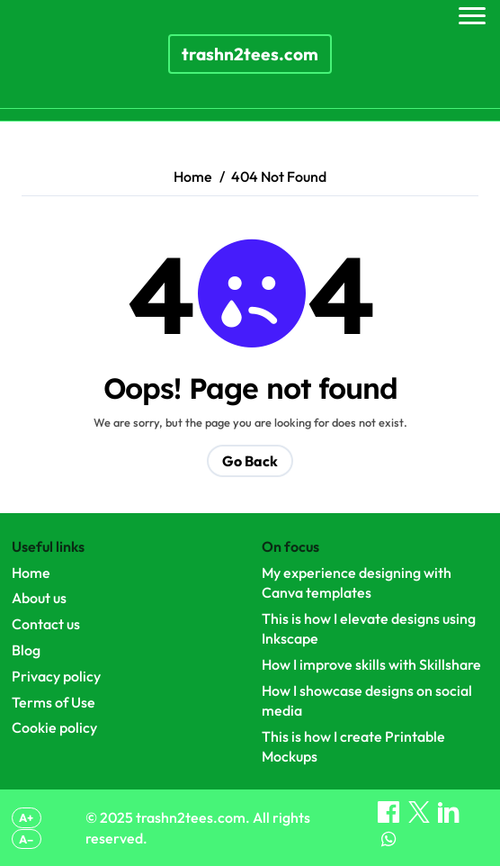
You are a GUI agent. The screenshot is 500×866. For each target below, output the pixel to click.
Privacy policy (56, 676)
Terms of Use (53, 702)
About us (39, 598)
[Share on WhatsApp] (388, 844)
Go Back (250, 461)
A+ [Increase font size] (26, 817)
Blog (26, 650)
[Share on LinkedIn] (449, 817)
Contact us (46, 624)
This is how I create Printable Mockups (353, 746)
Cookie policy (54, 727)
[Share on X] (420, 817)
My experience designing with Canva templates (356, 582)
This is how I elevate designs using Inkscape (369, 628)
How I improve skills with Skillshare (371, 664)
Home (31, 573)
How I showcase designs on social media (367, 700)
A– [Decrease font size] (26, 839)
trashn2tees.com (250, 54)
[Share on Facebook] (390, 817)
